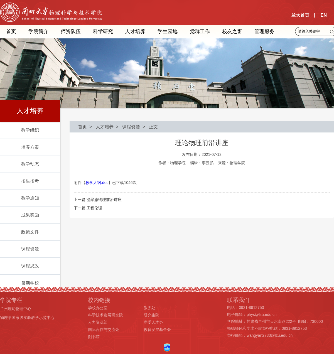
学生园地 (168, 31)
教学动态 (30, 164)
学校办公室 (97, 308)
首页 (11, 31)
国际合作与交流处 (103, 329)
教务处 (149, 308)
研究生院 (151, 315)
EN (324, 15)
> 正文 (149, 126)
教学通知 (30, 198)
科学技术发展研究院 (105, 315)
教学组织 (30, 130)
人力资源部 (97, 322)
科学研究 (103, 31)
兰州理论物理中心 (15, 308)
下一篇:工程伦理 (88, 208)
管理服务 (264, 31)
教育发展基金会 (157, 329)
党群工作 (200, 31)
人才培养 (135, 31)
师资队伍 (71, 31)
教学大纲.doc (96, 182)
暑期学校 (30, 283)
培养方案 (30, 147)
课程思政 (30, 266)
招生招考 (30, 181)
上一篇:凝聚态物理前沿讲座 (98, 199)
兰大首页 (300, 15)
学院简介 (38, 31)
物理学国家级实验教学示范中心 (27, 317)
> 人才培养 (100, 126)
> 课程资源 (127, 126)
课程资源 (30, 249)
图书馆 (94, 337)
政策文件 (30, 232)
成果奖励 (30, 215)
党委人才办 (153, 322)
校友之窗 (232, 31)
